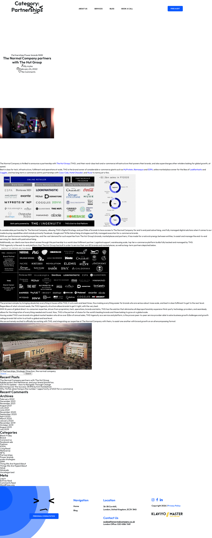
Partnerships (17, 55)
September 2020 (8, 414)
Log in (3, 478)
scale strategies (7, 459)
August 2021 (6, 405)
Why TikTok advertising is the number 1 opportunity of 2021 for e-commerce (36, 388)
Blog (112, 9)
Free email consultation (44, 516)
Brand (3, 437)
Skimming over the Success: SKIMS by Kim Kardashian (26, 386)
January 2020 (7, 420)
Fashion (4, 444)
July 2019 (4, 429)
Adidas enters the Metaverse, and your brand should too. (27, 382)
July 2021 (4, 407)
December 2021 (8, 401)
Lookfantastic (196, 169)
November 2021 (7, 403)
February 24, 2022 (28, 69)
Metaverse (5, 450)
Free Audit (175, 9)
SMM (40, 55)
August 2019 (6, 427)
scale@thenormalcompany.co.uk (119, 521)
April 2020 (5, 416)
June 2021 (5, 410)
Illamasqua (139, 169)
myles (30, 66)
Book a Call (127, 9)
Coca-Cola (64, 172)
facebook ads (6, 442)
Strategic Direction (25, 371)
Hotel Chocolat (76, 172)
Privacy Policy (174, 505)
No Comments (28, 71)
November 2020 (8, 412)
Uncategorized (7, 472)
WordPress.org (7, 485)
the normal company (46, 371)
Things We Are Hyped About (13, 465)
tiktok (2, 468)
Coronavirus (6, 440)
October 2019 (6, 425)
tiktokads (4, 470)
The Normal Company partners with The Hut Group (27, 60)
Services (98, 9)
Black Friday (6, 435)
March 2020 (6, 418)
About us (83, 9)
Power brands (31, 55)
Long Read (5, 448)
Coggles (3, 172)
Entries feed (6, 480)
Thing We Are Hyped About (13, 463)
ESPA (150, 169)
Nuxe (89, 172)
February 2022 (7, 399)
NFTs (2, 452)
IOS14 (3, 446)
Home (76, 506)
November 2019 (7, 422)
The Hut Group (63, 163)
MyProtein (128, 169)
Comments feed (8, 482)
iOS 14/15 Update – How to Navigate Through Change (25, 384)
